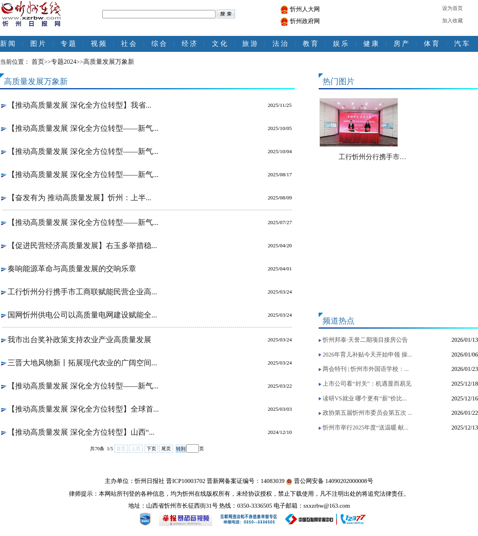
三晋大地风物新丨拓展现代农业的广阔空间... (82, 363)
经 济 (189, 43)
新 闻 (7, 43)
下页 (151, 448)
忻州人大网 (305, 9)
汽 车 (461, 43)
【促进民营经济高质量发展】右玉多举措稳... (82, 245)
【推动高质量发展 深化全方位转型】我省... (79, 105)
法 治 (280, 43)
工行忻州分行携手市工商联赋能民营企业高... (82, 292)
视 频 (98, 43)
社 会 (128, 43)
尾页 (166, 448)
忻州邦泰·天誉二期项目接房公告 (365, 340)
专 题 (68, 43)
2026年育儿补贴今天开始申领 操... (367, 354)
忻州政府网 (305, 21)
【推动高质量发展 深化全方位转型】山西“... (81, 432)
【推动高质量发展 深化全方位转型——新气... (83, 128)
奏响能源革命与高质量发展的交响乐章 (72, 268)
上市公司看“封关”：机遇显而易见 (367, 383)
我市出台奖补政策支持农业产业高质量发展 (79, 339)
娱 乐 (340, 43)
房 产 (401, 43)
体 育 (431, 43)
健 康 (370, 43)
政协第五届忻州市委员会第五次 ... (367, 413)
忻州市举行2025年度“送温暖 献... (365, 427)
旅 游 (249, 43)
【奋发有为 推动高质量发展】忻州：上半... (79, 197)
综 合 (159, 43)
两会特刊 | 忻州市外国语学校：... (366, 369)
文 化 (219, 43)
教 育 (310, 43)
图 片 (37, 43)
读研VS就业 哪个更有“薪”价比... (365, 398)
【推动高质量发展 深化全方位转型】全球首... (83, 409)
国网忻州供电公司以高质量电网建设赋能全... (82, 315)
